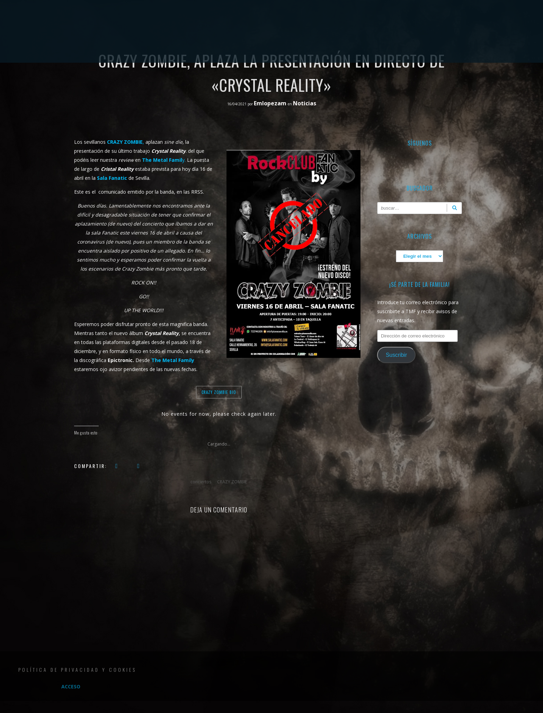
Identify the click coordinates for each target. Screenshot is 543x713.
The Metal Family (172, 360)
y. (164, 160)
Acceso (70, 686)
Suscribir (396, 355)
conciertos (200, 482)
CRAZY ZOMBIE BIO (219, 392)
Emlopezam (271, 103)
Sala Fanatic (112, 178)
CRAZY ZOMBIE (232, 482)
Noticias (304, 103)
